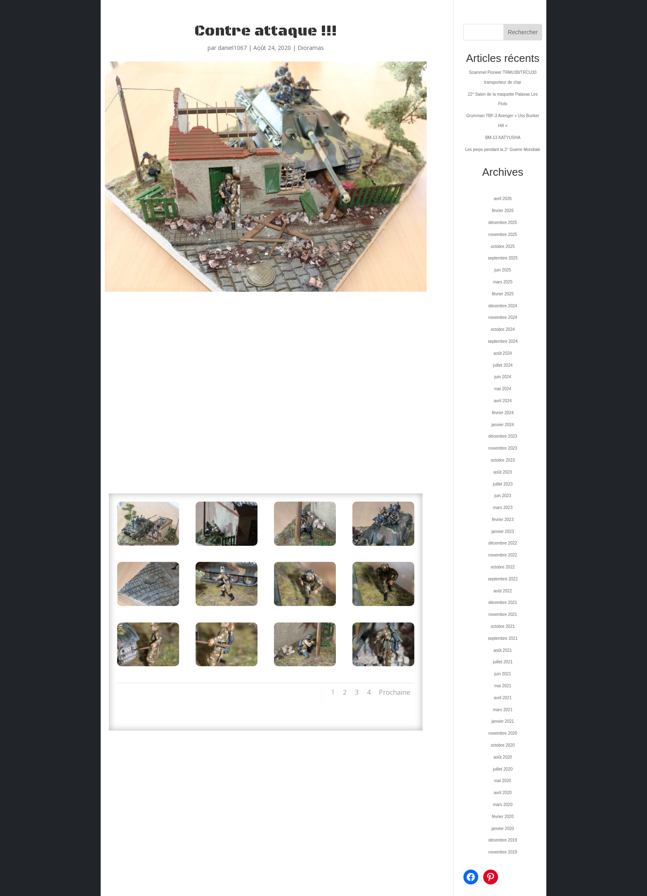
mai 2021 (502, 686)
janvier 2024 (502, 424)
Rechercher (523, 32)
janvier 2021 (502, 721)
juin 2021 (502, 674)
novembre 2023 (503, 448)
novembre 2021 (503, 614)
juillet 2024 (502, 365)
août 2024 (503, 353)
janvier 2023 (502, 531)
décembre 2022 (503, 543)
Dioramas (311, 48)
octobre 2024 (503, 329)
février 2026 (503, 210)
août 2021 (503, 650)
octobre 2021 (503, 626)
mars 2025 (502, 282)
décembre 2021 (503, 602)
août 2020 (503, 757)
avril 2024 (503, 400)
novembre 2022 (503, 555)
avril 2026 (503, 198)
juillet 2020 (502, 769)
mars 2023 (502, 507)
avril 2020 (503, 792)
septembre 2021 (502, 638)
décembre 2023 (503, 436)
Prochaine (394, 692)
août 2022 (503, 591)
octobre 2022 (503, 567)
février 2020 (503, 816)
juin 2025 (502, 270)
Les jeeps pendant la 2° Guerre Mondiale (502, 149)
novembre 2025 (503, 234)
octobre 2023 (503, 460)
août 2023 (503, 472)
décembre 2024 (503, 306)
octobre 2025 (503, 246)
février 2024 (503, 412)
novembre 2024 (503, 317)
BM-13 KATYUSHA (502, 137)
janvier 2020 (502, 828)
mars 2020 (502, 804)
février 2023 (503, 519)
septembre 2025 (502, 258)
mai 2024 (502, 389)
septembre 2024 (502, 341)
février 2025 (503, 294)
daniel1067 (232, 48)
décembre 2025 (503, 222)
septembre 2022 (502, 579)
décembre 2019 (503, 840)
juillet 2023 (502, 484)
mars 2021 (502, 709)
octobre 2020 (503, 745)
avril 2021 (503, 698)
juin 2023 (502, 495)
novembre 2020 (503, 733)
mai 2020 (502, 780)
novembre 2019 (503, 852)
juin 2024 (502, 377)
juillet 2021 (502, 662)
